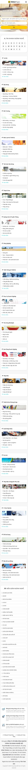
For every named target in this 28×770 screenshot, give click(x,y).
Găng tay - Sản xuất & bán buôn (11, 572)
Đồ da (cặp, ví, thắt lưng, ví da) (10, 361)
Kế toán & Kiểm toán (8, 308)
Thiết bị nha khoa (7, 524)
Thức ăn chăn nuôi (7, 257)
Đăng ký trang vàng (15, 708)
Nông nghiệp (7, 243)
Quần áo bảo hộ (7, 577)
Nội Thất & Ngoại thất (8, 657)
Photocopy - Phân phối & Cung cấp (11, 413)
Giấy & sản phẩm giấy (8, 631)
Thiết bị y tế (6, 522)
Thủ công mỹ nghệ (8, 323)
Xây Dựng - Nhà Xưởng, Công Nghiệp (12, 98)
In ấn (4, 641)
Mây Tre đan (6, 334)
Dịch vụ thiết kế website (15, 724)
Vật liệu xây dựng (9, 164)
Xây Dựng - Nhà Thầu (8, 94)
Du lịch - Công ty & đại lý (9, 464)
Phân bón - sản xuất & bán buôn (11, 259)
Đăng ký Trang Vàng (9, 735)
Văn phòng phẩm (7, 418)
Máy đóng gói (6, 387)
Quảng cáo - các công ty (9, 226)
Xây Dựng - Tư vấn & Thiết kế (10, 96)
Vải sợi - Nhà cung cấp (8, 498)
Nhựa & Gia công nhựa (8, 654)
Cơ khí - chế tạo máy (8, 72)
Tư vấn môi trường (7, 122)
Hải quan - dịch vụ (7, 445)
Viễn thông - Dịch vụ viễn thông (11, 283)
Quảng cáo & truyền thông (11, 217)
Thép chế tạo (6, 206)
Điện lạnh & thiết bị (9, 137)
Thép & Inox (6, 190)
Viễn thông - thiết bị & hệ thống (11, 279)
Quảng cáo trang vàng (15, 716)
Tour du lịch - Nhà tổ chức (9, 466)
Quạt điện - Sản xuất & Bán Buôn (11, 548)
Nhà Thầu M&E (6, 101)
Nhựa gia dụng (6, 550)
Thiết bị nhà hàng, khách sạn (10, 546)
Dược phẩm (6, 517)
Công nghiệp (6, 609)
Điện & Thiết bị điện (7, 612)
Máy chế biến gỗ (7, 392)
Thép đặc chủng (7, 204)
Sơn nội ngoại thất (7, 180)
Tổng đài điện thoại (8, 281)
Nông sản (5, 252)
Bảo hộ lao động (8, 561)
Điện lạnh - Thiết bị (7, 147)
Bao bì (4, 596)
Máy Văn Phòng (7, 411)
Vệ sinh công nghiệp (8, 127)
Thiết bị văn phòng (7, 416)
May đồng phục (7, 493)
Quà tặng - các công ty (8, 358)
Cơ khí (5, 58)
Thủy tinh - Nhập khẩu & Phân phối (11, 363)
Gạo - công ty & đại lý (8, 255)
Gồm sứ (5, 339)
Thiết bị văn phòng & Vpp (10, 402)
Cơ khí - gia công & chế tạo (9, 67)
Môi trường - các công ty (9, 120)
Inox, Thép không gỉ (8, 199)
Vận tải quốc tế (6, 440)
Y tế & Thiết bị (7, 508)
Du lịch (5, 455)
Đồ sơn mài (6, 336)
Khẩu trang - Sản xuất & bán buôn (11, 575)
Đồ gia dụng (6, 534)
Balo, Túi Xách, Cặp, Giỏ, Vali (10, 365)
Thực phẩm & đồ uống (8, 683)
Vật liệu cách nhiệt (7, 151)
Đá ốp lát (5, 178)
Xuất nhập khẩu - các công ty (10, 438)
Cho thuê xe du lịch (7, 469)
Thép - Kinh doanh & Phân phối (10, 202)
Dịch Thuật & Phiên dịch (9, 310)
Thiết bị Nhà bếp (7, 544)
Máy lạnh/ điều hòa (7, 149)
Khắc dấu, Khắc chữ (8, 312)
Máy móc (6, 376)
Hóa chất (5, 638)
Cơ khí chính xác (7, 69)
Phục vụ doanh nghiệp (9, 296)
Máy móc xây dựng (8, 385)
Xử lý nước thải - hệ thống (9, 125)
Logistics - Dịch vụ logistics (9, 442)
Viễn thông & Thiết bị (10, 270)
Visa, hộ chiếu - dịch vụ (8, 471)
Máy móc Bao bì (7, 389)
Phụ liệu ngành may (8, 495)
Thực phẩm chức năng (8, 519)
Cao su (4, 602)
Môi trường (6, 111)
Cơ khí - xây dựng (7, 74)
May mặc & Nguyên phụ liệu (11, 481)
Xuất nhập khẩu (7, 428)
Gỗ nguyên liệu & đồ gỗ (9, 634)
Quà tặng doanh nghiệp (10, 349)
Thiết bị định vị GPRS (8, 286)
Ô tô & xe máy (6, 663)
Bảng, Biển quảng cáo (8, 228)
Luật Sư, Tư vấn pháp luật (9, 305)
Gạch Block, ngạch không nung (11, 175)
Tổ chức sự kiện (7, 231)
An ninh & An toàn (7, 592)
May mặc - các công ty (8, 491)
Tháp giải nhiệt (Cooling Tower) (10, 153)
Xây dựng (6, 84)
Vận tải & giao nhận (8, 628)
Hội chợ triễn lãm (7, 233)
